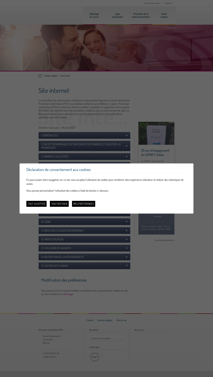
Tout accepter (36, 203)
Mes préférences (83, 203)
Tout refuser (59, 203)
